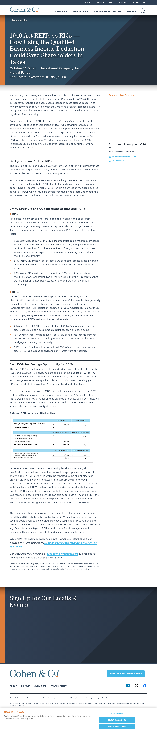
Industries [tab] (80, 11)
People (132, 11)
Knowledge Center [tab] (107, 11)
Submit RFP (40, 686)
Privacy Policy (59, 686)
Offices (111, 2)
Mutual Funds (20, 72)
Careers (100, 2)
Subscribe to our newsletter (126, 673)
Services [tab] (61, 11)
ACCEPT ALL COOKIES (117, 728)
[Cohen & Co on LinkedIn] (128, 686)
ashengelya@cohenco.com (62, 553)
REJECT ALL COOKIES (117, 721)
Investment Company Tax (60, 68)
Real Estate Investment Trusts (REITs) (38, 76)
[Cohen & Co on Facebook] (145, 686)
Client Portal (138, 2)
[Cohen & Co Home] (24, 9)
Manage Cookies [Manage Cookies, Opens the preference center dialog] (117, 715)
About (88, 2)
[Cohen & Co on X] (136, 686)
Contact (123, 2)
